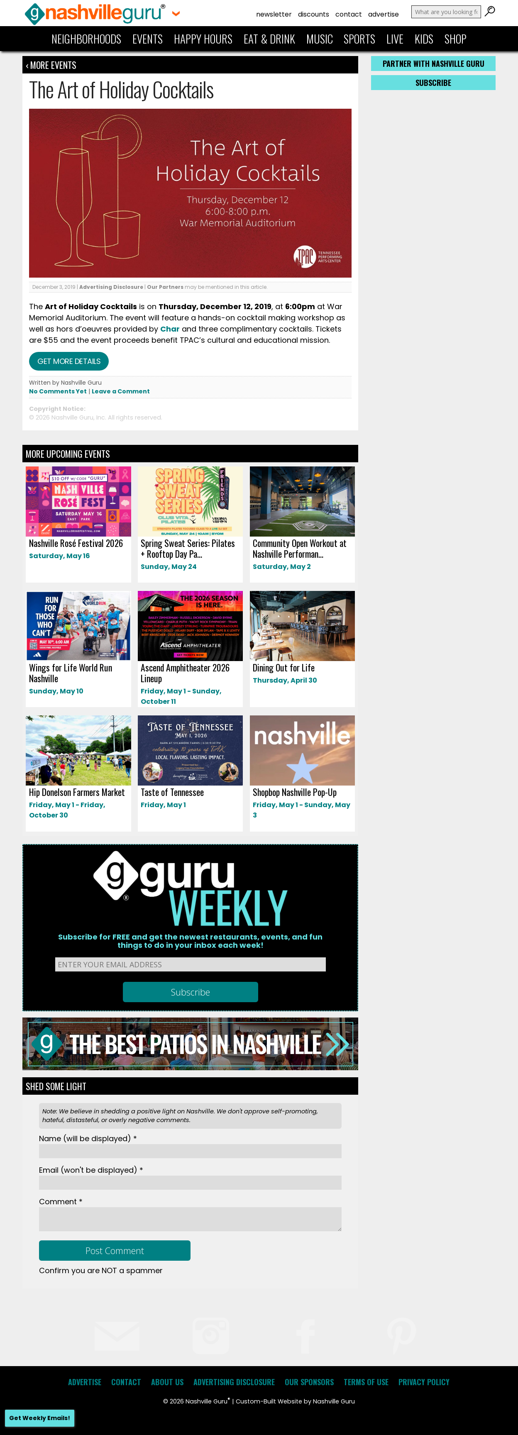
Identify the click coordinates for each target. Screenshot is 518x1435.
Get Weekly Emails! (39, 1418)
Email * (91, 1170)
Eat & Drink (269, 38)
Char (170, 329)
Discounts (313, 14)
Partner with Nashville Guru (433, 63)
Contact (348, 14)
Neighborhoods (86, 38)
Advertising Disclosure (111, 286)
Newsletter (274, 14)
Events (147, 38)
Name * (88, 1138)
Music (319, 38)
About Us (167, 1381)
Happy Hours (203, 38)
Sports (359, 38)
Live (394, 38)
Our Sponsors (309, 1381)
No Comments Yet (58, 391)
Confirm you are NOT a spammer (101, 1270)
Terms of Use (366, 1381)
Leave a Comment (121, 391)
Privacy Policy (424, 1381)
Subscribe (433, 82)
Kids (424, 38)
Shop (456, 38)
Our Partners (165, 286)
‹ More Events (51, 64)
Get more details (68, 361)
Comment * (61, 1201)
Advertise (383, 14)
